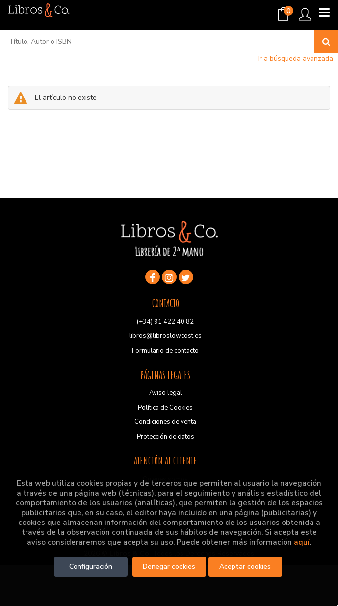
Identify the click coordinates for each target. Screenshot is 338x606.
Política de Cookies (165, 407)
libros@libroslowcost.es (165, 335)
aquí (302, 542)
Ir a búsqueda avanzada (295, 58)
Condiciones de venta (165, 421)
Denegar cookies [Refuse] (169, 566)
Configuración (90, 566)
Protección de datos (165, 436)
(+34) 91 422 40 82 (165, 321)
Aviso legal (165, 392)
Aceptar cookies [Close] (245, 566)
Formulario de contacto (165, 350)
